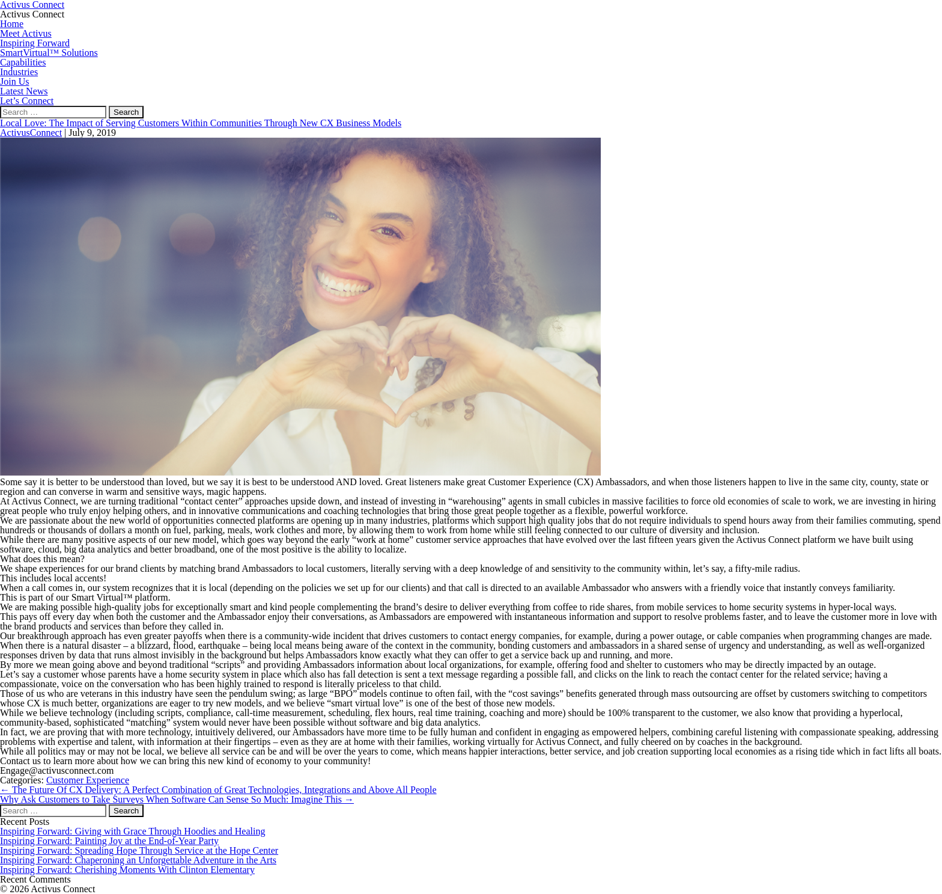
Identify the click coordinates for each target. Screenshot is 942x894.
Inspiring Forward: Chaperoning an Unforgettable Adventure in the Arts (138, 860)
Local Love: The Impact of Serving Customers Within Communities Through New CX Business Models (200, 123)
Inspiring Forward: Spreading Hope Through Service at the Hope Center (139, 850)
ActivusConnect (31, 132)
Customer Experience (87, 780)
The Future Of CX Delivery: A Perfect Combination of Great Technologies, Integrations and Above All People (218, 790)
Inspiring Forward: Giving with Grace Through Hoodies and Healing (132, 831)
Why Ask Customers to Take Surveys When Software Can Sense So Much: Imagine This (177, 799)
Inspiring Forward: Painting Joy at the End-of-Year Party (109, 841)
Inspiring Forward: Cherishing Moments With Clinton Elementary (127, 870)
